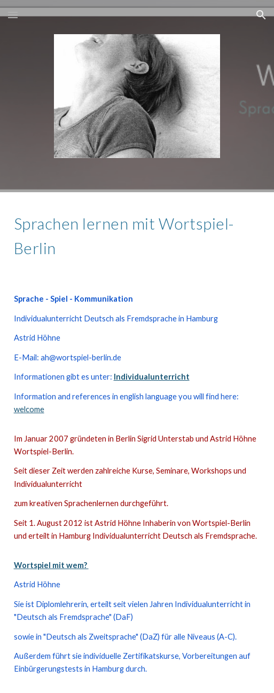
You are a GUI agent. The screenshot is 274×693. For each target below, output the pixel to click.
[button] (13, 14)
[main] (137, 234)
